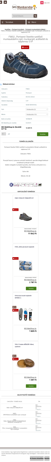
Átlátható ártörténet (7, 84)
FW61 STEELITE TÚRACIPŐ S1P (24, 198)
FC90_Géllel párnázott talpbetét (24, 247)
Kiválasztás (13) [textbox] (31, 114)
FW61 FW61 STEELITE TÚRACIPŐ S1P (15, 407)
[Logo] (24, 9)
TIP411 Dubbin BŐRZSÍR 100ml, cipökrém (24, 345)
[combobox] (37, 109)
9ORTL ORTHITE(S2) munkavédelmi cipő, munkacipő (14, 414)
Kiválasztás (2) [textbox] (31, 109)
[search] (34, 16)
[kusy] (3, 133)
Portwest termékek (18, 29)
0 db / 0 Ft (47, 3)
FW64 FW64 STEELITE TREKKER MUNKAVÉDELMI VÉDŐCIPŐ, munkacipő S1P (15, 421)
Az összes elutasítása (37, 458)
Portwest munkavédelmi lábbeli (35, 29)
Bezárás (47, 458)
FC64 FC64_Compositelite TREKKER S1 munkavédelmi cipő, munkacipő (14, 428)
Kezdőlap (7, 29)
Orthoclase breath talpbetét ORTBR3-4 (23, 297)
